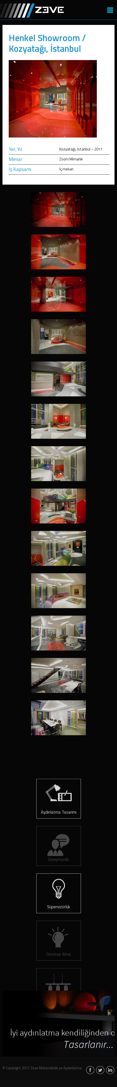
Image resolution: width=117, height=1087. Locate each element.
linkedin (110, 1070)
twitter (100, 1070)
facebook (90, 1070)
